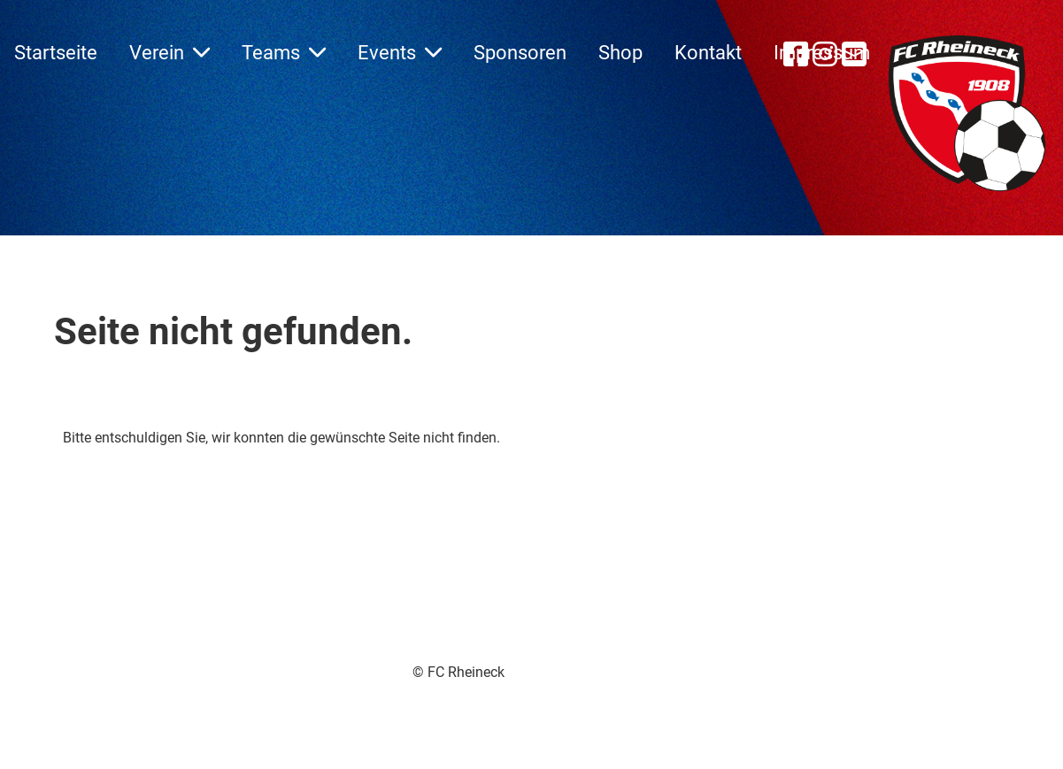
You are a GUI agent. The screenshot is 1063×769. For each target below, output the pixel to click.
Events (400, 53)
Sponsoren (520, 53)
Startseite (55, 53)
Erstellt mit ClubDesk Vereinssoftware (409, 693)
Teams (284, 53)
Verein (169, 53)
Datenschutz (597, 692)
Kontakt (708, 53)
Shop (620, 53)
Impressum (822, 53)
